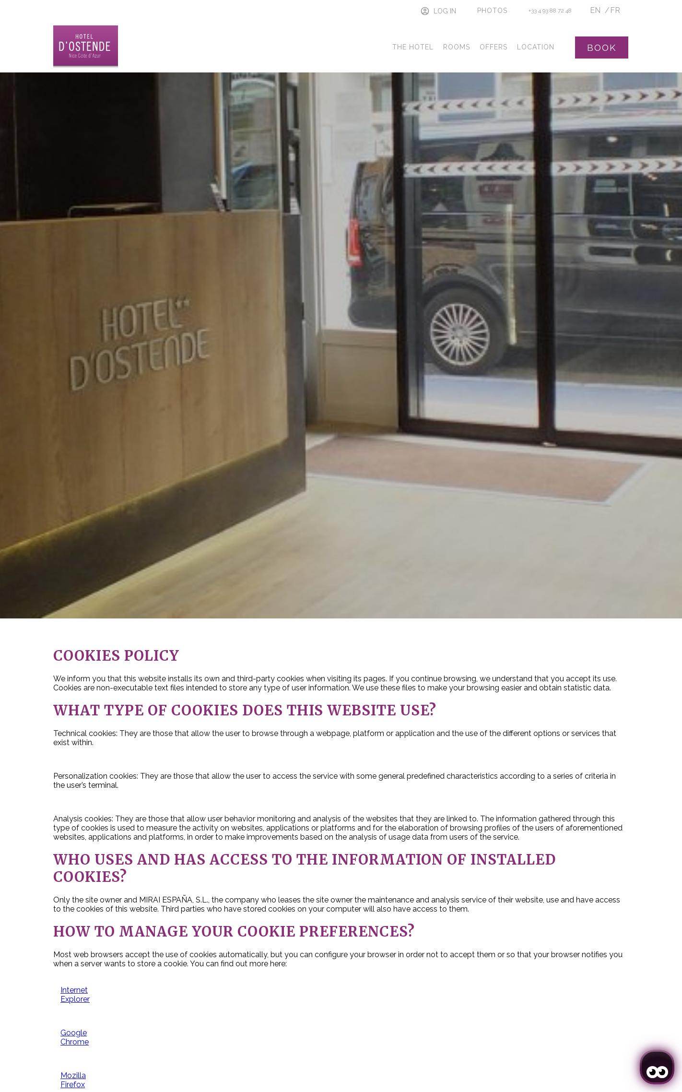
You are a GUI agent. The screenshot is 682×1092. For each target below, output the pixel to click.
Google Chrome (74, 1037)
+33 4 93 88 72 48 (550, 10)
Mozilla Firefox (73, 1080)
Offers (493, 47)
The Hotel (413, 47)
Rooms (456, 47)
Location (535, 47)
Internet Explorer (75, 994)
